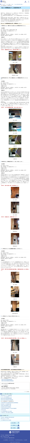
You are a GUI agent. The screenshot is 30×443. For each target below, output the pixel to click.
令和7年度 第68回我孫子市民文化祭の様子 (7, 417)
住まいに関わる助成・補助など (19, 4)
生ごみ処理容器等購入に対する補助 (6, 411)
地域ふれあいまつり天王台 (5, 418)
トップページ (3, 4)
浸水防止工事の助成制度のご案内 (6, 405)
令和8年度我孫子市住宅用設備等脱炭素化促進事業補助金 (9, 402)
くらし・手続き (8, 4)
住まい (12, 4)
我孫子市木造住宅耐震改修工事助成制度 (8, 380)
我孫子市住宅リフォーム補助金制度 (6, 395)
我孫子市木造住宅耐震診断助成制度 (7, 379)
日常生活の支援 (3, 409)
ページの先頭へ (27, 391)
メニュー (28, 2)
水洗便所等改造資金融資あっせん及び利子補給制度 (8, 408)
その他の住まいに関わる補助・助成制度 (7, 412)
